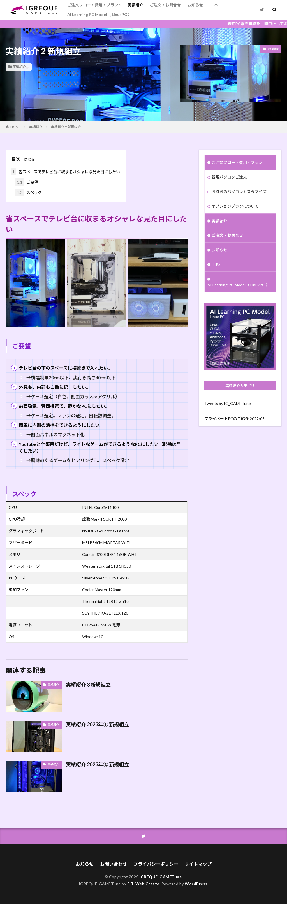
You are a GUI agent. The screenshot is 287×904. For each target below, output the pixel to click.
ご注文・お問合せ (165, 5)
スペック (28, 192)
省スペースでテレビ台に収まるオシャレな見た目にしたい (65, 171)
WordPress (196, 883)
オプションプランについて (235, 206)
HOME (15, 127)
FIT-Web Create (143, 883)
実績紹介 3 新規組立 (88, 684)
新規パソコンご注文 (229, 177)
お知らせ (195, 5)
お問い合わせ (113, 863)
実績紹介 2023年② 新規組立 (97, 764)
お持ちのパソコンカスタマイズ (239, 191)
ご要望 (26, 182)
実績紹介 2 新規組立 (66, 127)
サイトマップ (198, 863)
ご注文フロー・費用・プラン (92, 5)
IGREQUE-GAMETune (160, 876)
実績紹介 (135, 5)
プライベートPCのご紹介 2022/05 (234, 418)
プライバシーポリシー (155, 863)
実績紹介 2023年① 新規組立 (97, 724)
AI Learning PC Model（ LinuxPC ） (99, 14)
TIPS (214, 5)
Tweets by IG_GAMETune (227, 403)
